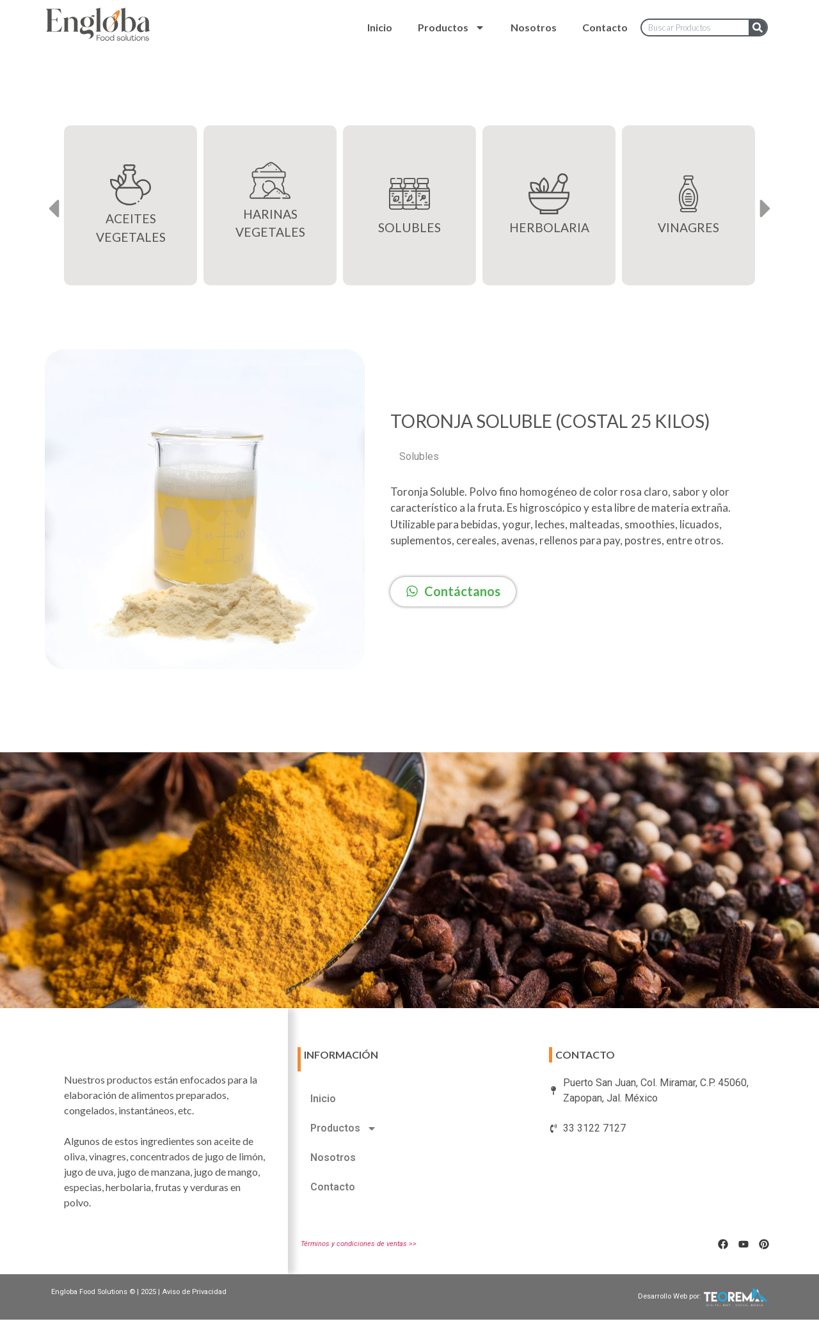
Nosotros (534, 27)
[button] (53, 209)
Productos (451, 27)
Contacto (605, 27)
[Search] (758, 27)
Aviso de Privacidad (194, 1292)
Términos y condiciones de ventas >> (359, 1244)
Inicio (379, 27)
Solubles (419, 456)
